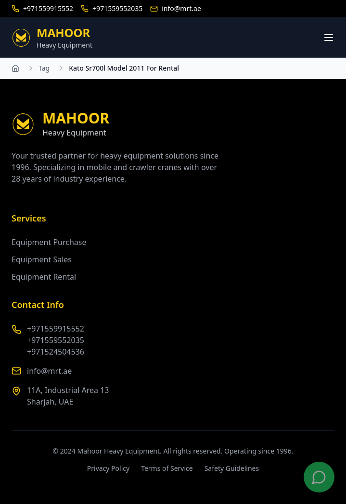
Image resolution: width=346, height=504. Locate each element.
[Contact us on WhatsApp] (319, 477)
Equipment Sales (42, 259)
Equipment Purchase (49, 242)
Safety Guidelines (232, 468)
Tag (44, 68)
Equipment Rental (44, 276)
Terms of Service (167, 468)
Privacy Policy (108, 468)
